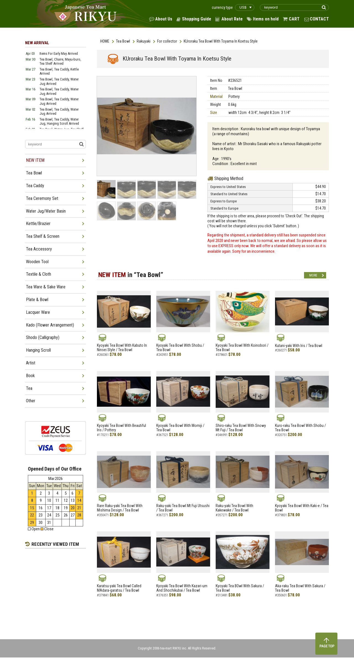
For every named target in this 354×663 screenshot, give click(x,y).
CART (294, 19)
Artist (30, 363)
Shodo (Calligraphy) (42, 337)
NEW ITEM (35, 160)
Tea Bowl (123, 41)
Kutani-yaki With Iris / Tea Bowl (298, 345)
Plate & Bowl (37, 299)
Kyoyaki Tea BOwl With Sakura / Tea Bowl (240, 588)
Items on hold (266, 19)
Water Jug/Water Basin (46, 211)
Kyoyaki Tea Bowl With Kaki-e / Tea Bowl (301, 508)
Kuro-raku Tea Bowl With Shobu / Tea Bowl (300, 427)
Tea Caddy (35, 185)
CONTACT (319, 19)
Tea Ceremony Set (42, 198)
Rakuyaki (143, 41)
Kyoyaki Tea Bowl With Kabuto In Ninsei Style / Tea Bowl (122, 347)
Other (30, 400)
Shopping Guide (196, 19)
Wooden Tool (37, 261)
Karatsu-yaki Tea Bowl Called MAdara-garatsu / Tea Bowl (119, 588)
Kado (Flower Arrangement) (50, 325)
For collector (167, 41)
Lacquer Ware (38, 312)
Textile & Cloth (38, 274)
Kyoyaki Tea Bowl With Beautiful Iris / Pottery (121, 427)
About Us (163, 19)
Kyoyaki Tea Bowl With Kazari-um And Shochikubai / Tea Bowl (181, 588)
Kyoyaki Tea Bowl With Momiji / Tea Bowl (180, 427)
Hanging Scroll (38, 350)
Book (30, 375)
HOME (104, 41)
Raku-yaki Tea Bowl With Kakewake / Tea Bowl (234, 508)
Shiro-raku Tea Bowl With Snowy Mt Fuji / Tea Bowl (241, 427)
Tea (29, 388)
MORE (313, 275)
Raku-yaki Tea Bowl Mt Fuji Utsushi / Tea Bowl (183, 508)
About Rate (232, 19)
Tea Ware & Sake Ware (45, 286)
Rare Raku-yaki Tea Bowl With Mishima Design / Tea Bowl (119, 508)
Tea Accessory (39, 249)
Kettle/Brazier (38, 223)
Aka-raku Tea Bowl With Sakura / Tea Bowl (300, 588)
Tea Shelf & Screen (42, 236)
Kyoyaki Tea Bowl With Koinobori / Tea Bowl (242, 347)
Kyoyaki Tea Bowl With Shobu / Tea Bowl (180, 347)
